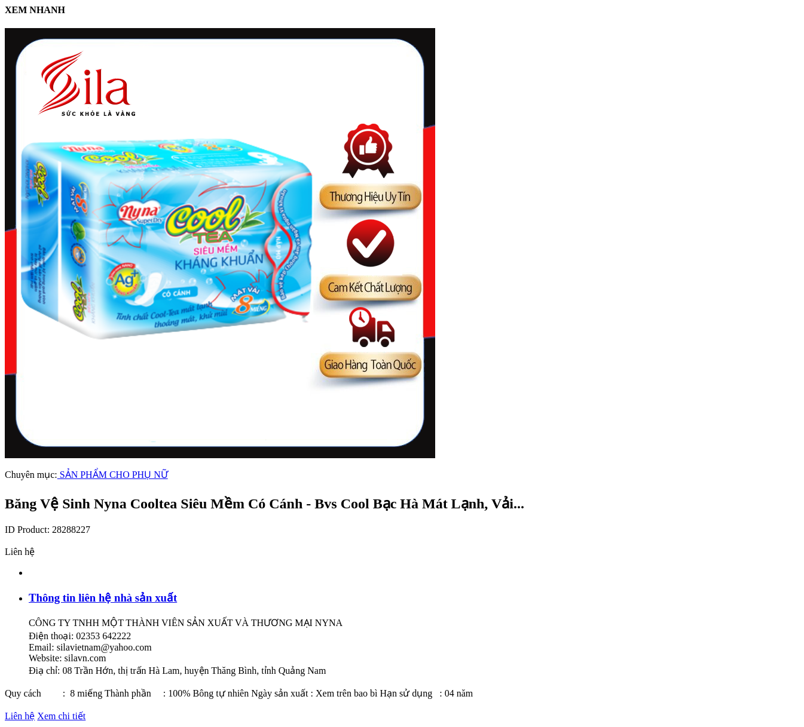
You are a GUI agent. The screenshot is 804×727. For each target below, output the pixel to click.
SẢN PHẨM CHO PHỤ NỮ (112, 475)
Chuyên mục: (31, 475)
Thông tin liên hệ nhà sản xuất (103, 597)
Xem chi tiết (61, 716)
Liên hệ (20, 716)
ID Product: (28, 529)
